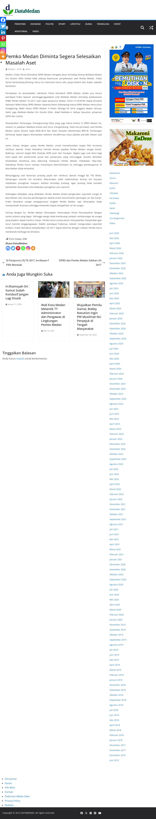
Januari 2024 (116, 378)
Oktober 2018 (116, 695)
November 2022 (118, 449)
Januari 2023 (116, 438)
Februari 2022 (117, 494)
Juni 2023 (114, 413)
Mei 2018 (114, 720)
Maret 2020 (115, 609)
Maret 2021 (115, 549)
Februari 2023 (117, 433)
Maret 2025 (115, 308)
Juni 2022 (114, 474)
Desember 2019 (118, 624)
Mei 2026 (114, 238)
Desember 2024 (118, 323)
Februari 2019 (117, 674)
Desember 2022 (118, 444)
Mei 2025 (114, 298)
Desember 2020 (118, 564)
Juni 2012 (114, 760)
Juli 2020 (114, 589)
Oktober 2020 (116, 574)
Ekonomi (35, 24)
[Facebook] (8, 248)
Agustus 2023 (116, 403)
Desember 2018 (118, 684)
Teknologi (103, 24)
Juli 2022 (114, 469)
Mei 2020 (114, 599)
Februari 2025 (117, 313)
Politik (50, 24)
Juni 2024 (114, 353)
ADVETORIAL (21, 31)
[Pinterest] (18, 248)
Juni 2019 (114, 654)
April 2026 (115, 243)
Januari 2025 (116, 318)
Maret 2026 (115, 248)
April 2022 (115, 484)
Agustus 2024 (116, 343)
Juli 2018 (114, 710)
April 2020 (115, 604)
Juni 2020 (114, 594)
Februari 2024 (117, 373)
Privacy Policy (12, 800)
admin (27, 69)
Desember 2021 (118, 504)
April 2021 (115, 544)
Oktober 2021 (116, 514)
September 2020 (118, 579)
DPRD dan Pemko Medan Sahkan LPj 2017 (82, 263)
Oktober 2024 (116, 333)
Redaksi (9, 805)
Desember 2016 (118, 755)
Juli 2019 (114, 649)
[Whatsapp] (23, 248)
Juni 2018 (114, 715)
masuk (20, 358)
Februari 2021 (117, 554)
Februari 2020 (117, 614)
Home (8, 783)
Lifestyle (75, 24)
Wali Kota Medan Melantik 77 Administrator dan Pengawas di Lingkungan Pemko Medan (53, 315)
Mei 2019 (114, 659)
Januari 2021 (116, 559)
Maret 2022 (115, 489)
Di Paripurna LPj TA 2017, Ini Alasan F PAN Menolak (25, 263)
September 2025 (118, 278)
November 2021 (118, 509)
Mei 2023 (114, 418)
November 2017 (118, 750)
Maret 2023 (115, 428)
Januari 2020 (116, 619)
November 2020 (118, 569)
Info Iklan (10, 787)
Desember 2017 (118, 745)
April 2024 (115, 363)
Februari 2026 (117, 253)
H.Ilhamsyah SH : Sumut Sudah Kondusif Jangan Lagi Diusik (17, 292)
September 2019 (118, 639)
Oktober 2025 (116, 273)
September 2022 (118, 459)
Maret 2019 (115, 669)
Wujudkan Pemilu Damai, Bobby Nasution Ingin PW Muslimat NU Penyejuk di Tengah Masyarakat (89, 317)
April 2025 (115, 303)
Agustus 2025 (116, 283)
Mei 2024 (114, 358)
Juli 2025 (114, 288)
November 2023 (118, 388)
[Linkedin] (3, 32)
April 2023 (115, 423)
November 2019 (118, 629)
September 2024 (118, 338)
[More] (33, 248)
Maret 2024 (115, 368)
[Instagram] (28, 248)
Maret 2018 (115, 730)
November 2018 (118, 689)
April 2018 (115, 725)
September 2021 (118, 519)
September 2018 (118, 700)
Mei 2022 (114, 479)
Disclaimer (11, 779)
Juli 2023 (114, 408)
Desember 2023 (118, 383)
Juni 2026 (114, 233)
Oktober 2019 (116, 634)
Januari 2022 (116, 499)
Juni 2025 (114, 293)
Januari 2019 (116, 679)
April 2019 (115, 664)
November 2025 (118, 268)
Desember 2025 (118, 263)
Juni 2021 (114, 534)
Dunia (88, 24)
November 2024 (118, 328)
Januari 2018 (116, 740)
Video (35, 31)
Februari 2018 (117, 735)
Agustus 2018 (116, 705)
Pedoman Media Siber (17, 796)
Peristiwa (20, 24)
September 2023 (118, 398)
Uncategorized (117, 218)
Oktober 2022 (116, 454)
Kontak (9, 792)
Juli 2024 (114, 348)
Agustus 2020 (116, 584)
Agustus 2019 (116, 644)
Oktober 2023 (116, 393)
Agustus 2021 (116, 524)
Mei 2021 (114, 539)
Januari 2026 (116, 258)
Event (117, 24)
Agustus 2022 (116, 464)
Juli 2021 (114, 529)
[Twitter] (13, 248)
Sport (61, 24)
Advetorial (115, 173)
